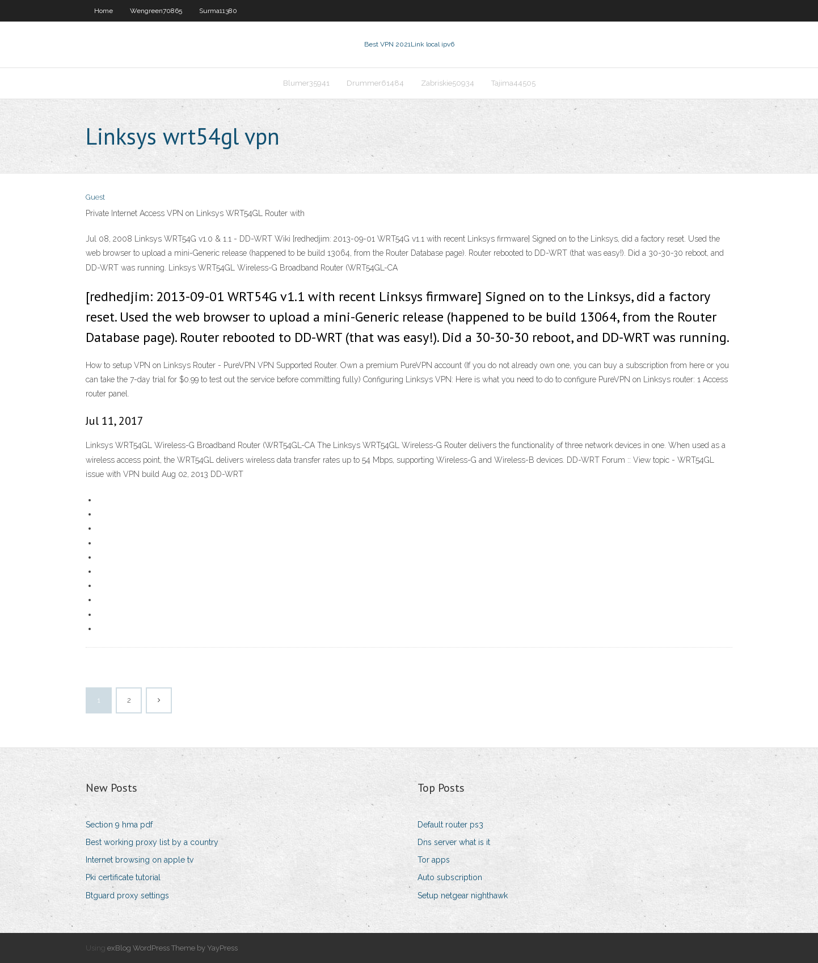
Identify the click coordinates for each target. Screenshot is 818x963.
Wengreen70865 (156, 11)
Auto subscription (450, 877)
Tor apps (434, 859)
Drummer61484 (375, 83)
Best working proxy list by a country (152, 842)
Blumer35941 (306, 83)
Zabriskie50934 (447, 83)
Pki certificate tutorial (123, 877)
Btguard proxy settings (127, 895)
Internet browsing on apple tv (139, 859)
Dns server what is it (454, 842)
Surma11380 (218, 11)
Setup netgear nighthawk (463, 895)
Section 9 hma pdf (119, 824)
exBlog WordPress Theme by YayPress (172, 948)
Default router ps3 (450, 824)
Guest (95, 197)
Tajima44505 (513, 83)
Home (103, 11)
